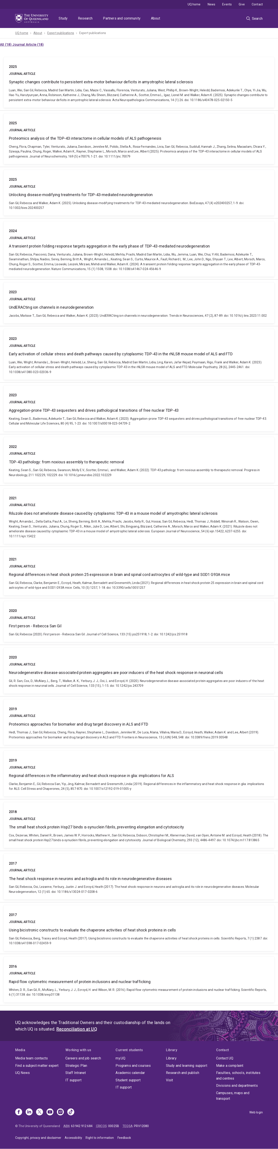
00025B (113, 1126)
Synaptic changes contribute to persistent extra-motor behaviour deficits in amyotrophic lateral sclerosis (139, 82)
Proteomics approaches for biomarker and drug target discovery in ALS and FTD (139, 722)
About (155, 18)
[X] (39, 1112)
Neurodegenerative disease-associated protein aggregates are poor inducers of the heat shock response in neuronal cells (139, 670)
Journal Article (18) (28, 45)
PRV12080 (141, 1126)
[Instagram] (60, 1112)
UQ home (194, 4)
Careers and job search (83, 1058)
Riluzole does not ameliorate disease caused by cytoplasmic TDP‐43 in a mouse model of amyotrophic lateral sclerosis (139, 516)
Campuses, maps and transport (232, 1096)
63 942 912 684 (82, 1126)
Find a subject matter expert (36, 1066)
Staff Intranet (75, 1073)
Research (85, 18)
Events (227, 4)
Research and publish (182, 1073)
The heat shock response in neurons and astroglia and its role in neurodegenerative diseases (139, 876)
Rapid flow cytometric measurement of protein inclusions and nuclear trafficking (139, 979)
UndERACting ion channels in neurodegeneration (139, 302)
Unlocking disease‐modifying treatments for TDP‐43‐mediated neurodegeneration (139, 192)
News (211, 4)
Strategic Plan (76, 1066)
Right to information (100, 1137)
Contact (257, 4)
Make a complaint (229, 1066)
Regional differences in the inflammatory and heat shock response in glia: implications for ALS (139, 773)
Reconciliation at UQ (76, 1029)
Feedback (124, 1137)
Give (242, 4)
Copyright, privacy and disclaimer (38, 1137)
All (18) (6, 45)
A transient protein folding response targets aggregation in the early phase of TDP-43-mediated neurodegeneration (139, 249)
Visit (169, 1080)
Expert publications (60, 33)
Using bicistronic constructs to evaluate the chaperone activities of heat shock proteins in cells (139, 928)
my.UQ (120, 1058)
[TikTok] (70, 1112)
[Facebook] (18, 1112)
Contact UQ (224, 1058)
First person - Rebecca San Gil (139, 621)
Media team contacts (31, 1058)
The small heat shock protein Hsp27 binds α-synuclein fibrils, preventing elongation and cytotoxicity (139, 825)
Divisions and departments (237, 1085)
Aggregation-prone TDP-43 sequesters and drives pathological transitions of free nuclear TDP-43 (139, 408)
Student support (128, 1080)
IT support (73, 1080)
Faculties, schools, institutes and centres (238, 1075)
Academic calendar (130, 1073)
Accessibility (73, 1137)
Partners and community (122, 18)
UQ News (22, 1073)
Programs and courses (133, 1066)
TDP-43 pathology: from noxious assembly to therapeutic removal (139, 460)
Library (171, 1058)
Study (63, 18)
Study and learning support (186, 1066)
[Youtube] (49, 1112)
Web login (256, 1112)
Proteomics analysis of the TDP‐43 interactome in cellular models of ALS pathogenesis (139, 138)
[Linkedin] (29, 1112)
